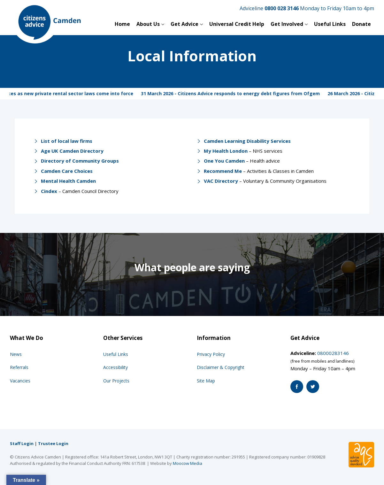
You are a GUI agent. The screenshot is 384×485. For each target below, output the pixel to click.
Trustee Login (53, 443)
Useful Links (330, 23)
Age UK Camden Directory (72, 151)
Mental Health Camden (68, 181)
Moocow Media (187, 463)
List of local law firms (66, 141)
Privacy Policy (211, 354)
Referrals (19, 367)
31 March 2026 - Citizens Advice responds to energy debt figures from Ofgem (234, 93)
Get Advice (184, 23)
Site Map (206, 381)
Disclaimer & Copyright (220, 367)
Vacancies (20, 381)
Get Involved (287, 23)
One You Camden (224, 161)
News (16, 354)
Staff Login (22, 443)
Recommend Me (223, 171)
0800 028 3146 (282, 8)
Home (122, 23)
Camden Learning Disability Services (247, 141)
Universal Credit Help (236, 23)
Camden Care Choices (67, 171)
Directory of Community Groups (80, 161)
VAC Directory (221, 181)
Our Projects (116, 381)
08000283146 (333, 353)
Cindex (49, 191)
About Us (148, 23)
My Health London (226, 151)
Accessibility (115, 367)
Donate (361, 23)
